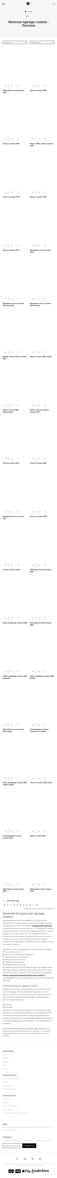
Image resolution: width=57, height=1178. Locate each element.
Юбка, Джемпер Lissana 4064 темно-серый (15, 792)
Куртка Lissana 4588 (38, 90)
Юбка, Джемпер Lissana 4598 (15, 631)
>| (37, 905)
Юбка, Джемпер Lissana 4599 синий (42, 686)
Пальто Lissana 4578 (38, 525)
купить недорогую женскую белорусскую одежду (23, 975)
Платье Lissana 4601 (38, 472)
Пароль (6, 1082)
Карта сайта (7, 1109)
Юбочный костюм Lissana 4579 (40, 899)
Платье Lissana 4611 (11, 472)
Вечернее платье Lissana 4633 (40, 260)
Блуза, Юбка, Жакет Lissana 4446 (41, 153)
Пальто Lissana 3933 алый (41, 791)
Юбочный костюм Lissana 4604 (13, 91)
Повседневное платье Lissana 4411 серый (39, 739)
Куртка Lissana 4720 (38, 205)
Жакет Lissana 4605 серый (40, 365)
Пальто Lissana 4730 (11, 205)
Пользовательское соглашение (15, 1113)
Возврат (6, 1102)
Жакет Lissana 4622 (38, 844)
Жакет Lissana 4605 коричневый (11, 419)
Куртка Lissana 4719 (11, 259)
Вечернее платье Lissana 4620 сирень (40, 313)
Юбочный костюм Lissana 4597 (40, 579)
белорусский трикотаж (42, 926)
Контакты (6, 1099)
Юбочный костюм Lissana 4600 (40, 632)
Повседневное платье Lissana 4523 (12, 845)
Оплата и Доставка (10, 1106)
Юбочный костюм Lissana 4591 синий (13, 739)
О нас (5, 1054)
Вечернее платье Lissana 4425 (13, 526)
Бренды (6, 1061)
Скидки (5, 1058)
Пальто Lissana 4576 (11, 578)
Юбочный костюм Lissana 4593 (13, 899)
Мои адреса (7, 1085)
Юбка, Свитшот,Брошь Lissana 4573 (39, 419)
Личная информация (11, 1078)
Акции (5, 1068)
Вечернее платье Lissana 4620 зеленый (13, 313)
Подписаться (29, 1146)
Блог (4, 1065)
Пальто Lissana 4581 (11, 152)
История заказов (9, 1089)
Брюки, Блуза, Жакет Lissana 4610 (15, 366)
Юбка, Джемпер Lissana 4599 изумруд (15, 686)
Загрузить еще (13, 900)
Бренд (30, 11)
